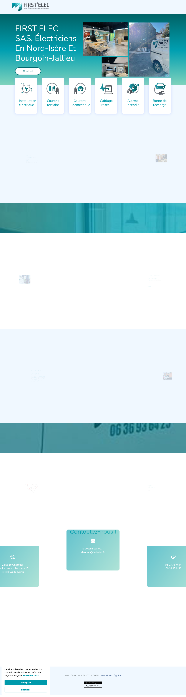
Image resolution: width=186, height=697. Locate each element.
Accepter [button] (25, 682)
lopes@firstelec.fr (93, 526)
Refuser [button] (25, 689)
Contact (28, 71)
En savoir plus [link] (31, 675)
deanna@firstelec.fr (93, 530)
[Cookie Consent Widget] (26, 680)
